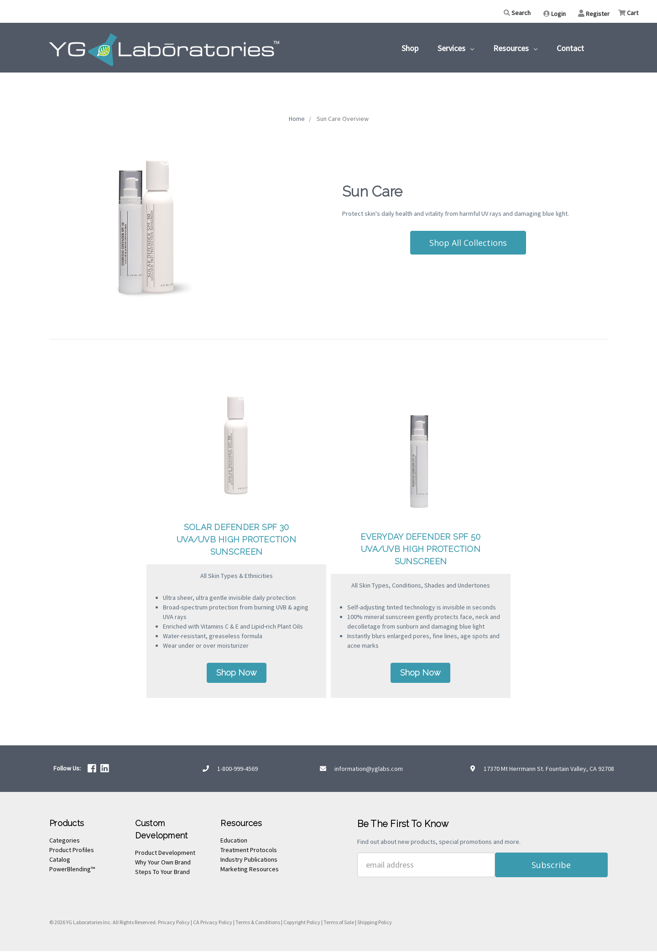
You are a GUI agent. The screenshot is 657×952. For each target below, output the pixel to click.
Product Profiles (71, 851)
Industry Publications (248, 861)
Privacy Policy (174, 923)
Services (456, 48)
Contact (570, 48)
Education (233, 842)
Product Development (165, 854)
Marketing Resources (249, 870)
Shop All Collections (468, 242)
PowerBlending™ (72, 870)
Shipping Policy (374, 923)
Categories (64, 842)
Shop (410, 48)
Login (554, 14)
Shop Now (236, 674)
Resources (515, 48)
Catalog (59, 861)
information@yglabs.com (368, 769)
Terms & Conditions (257, 923)
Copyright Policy (301, 923)
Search (517, 13)
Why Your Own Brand (163, 863)
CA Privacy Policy (212, 923)
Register (594, 14)
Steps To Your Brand (162, 873)
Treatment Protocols (248, 851)
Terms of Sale (338, 923)
